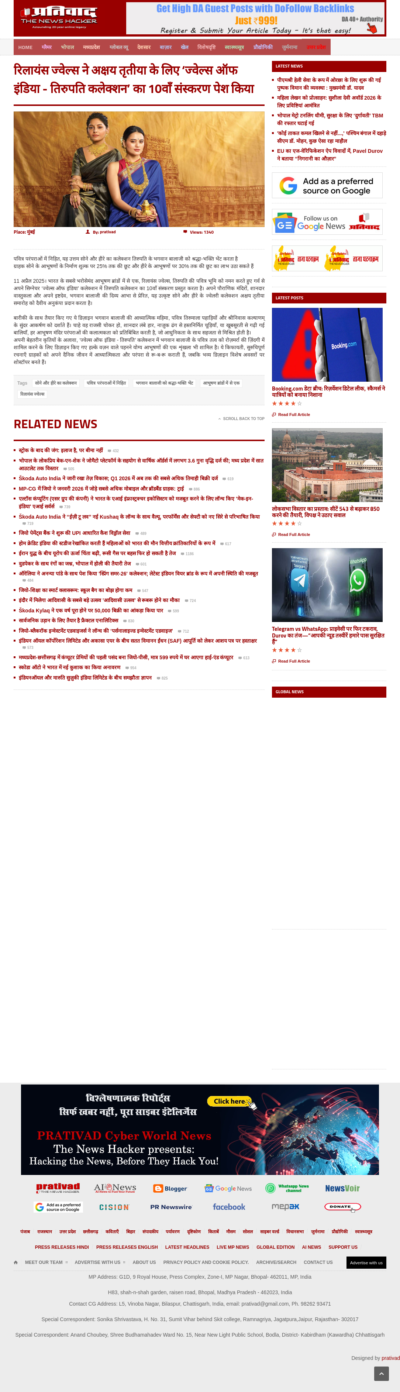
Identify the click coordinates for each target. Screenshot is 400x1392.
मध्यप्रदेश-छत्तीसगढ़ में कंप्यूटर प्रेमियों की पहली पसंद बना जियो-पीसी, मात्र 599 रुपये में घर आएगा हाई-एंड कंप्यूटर (126, 656)
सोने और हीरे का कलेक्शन (56, 382)
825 (162, 677)
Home (26, 47)
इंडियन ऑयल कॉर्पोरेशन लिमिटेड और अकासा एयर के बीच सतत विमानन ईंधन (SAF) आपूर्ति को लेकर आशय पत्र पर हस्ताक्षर (138, 640)
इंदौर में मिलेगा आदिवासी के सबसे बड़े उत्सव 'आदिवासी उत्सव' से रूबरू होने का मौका (99, 599)
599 (173, 610)
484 (28, 580)
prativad (391, 1357)
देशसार (149, 47)
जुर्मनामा (301, 47)
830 (128, 621)
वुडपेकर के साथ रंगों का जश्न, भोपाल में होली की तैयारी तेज (75, 563)
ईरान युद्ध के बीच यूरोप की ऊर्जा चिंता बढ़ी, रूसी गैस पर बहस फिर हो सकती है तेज (97, 553)
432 (113, 450)
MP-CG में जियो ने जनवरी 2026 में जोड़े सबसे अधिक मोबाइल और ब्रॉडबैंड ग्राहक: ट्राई (102, 488)
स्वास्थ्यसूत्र (244, 47)
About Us (127, 1261)
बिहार (136, 1231)
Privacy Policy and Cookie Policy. (179, 1261)
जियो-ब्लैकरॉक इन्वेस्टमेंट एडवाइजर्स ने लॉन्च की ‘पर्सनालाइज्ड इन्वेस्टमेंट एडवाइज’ (96, 630)
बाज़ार (172, 47)
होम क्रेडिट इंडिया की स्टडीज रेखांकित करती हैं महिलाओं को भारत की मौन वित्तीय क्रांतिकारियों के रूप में (117, 542)
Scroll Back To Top (241, 418)
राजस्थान (58, 1231)
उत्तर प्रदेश (329, 46)
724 (190, 600)
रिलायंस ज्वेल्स (32, 393)
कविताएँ (119, 1231)
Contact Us (275, 1261)
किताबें (212, 1231)
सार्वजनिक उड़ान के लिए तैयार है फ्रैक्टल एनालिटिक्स (69, 620)
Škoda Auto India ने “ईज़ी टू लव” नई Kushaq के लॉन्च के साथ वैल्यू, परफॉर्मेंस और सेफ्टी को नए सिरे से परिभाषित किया (139, 516)
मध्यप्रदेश (95, 47)
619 (228, 478)
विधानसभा (286, 1231)
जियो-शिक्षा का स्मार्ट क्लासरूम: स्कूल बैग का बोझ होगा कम (75, 589)
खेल (192, 47)
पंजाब (40, 1231)
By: (101, 231)
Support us (321, 1246)
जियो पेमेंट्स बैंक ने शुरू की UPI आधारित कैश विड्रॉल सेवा (74, 532)
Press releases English (136, 1246)
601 (141, 563)
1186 (187, 553)
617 (225, 543)
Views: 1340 (198, 231)
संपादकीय (154, 1231)
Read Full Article (291, 413)
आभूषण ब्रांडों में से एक (221, 382)
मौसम (228, 1231)
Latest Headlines (187, 1246)
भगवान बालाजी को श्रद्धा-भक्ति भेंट (164, 382)
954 (131, 667)
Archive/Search (238, 1261)
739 (64, 506)
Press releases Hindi (81, 1246)
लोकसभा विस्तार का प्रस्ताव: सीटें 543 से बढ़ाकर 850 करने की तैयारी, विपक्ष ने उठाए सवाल (326, 510)
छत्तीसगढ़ (99, 1231)
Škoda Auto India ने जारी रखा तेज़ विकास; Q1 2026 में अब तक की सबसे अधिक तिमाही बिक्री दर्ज (118, 478)
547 (142, 590)
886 (194, 488)
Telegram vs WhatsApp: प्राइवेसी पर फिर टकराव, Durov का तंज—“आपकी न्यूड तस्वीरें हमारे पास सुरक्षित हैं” (328, 634)
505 (69, 468)
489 (140, 533)
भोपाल (69, 47)
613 (243, 657)
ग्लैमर (48, 47)
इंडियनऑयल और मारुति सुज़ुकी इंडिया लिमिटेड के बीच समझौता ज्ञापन (85, 677)
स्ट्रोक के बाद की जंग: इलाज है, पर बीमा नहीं (61, 450)
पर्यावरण (174, 1231)
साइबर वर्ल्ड (264, 1231)
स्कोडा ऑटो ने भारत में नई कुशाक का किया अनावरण (69, 667)
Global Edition (263, 1246)
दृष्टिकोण (194, 1231)
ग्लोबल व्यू (123, 47)
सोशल (243, 1231)
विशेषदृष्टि (215, 47)
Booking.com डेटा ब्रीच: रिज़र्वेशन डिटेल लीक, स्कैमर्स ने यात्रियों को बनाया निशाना (328, 390)
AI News (294, 1246)
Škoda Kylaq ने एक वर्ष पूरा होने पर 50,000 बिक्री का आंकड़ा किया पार (91, 609)
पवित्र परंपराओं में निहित (106, 382)
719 (28, 523)
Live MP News (226, 1246)
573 (28, 647)
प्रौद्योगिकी (273, 47)
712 (183, 631)
